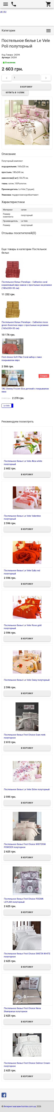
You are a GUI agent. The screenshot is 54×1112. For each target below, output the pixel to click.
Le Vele (7, 406)
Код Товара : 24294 (11, 55)
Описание (9, 154)
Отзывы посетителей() (19, 233)
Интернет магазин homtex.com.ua (20, 1106)
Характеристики (13, 202)
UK (1, 12)
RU (5, 12)
